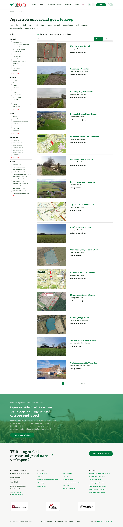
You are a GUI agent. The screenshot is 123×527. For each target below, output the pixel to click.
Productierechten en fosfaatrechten (47, 479)
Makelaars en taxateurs (55, 4)
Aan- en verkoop (42, 473)
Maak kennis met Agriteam (22, 435)
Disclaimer (49, 521)
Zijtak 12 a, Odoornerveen (82, 204)
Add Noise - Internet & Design (105, 521)
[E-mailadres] (93, 4)
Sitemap (43, 521)
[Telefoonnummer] (89, 4)
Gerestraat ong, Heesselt (81, 159)
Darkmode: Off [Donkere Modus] (110, 4)
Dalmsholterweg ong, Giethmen (84, 136)
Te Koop (41, 4)
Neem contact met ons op (101, 453)
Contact (76, 4)
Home (34, 4)
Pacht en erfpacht (42, 486)
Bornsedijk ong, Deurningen (83, 114)
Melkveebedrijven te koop (97, 476)
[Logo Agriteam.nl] (18, 4)
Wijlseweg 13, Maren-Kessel (83, 340)
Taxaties (39, 476)
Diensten (68, 4)
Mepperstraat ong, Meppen (82, 295)
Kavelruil (65, 476)
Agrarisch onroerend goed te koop (99, 473)
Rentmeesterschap (68, 479)
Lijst (98, 39)
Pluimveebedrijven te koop (97, 492)
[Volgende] (84, 383)
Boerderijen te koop (95, 479)
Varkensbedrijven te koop (96, 489)
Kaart (108, 39)
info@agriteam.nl (17, 494)
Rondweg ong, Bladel (79, 317)
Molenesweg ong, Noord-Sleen (84, 249)
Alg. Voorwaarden (69, 521)
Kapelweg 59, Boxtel (79, 68)
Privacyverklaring (58, 521)
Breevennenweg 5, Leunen (82, 181)
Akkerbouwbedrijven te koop (97, 486)
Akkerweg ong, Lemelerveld (83, 272)
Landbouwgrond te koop (96, 483)
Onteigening (40, 483)
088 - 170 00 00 (17, 492)
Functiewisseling (68, 473)
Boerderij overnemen (69, 488)
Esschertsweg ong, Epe (80, 227)
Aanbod (101, 4)
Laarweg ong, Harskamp (81, 91)
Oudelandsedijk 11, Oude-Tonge (85, 362)
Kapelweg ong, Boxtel (80, 46)
